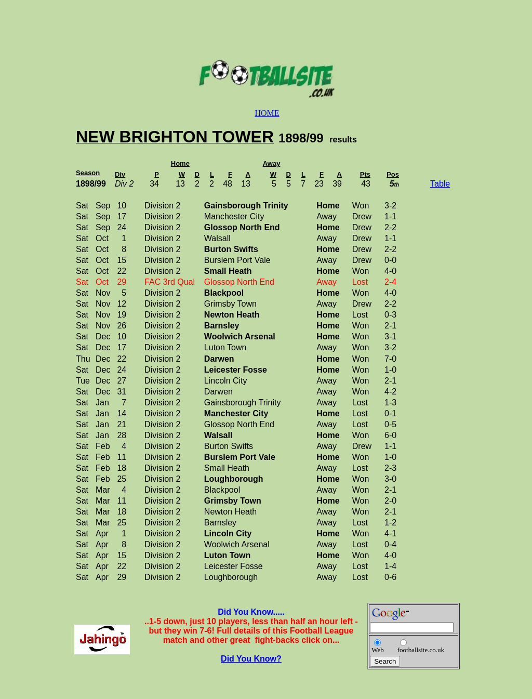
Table (440, 183)
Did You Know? (251, 658)
